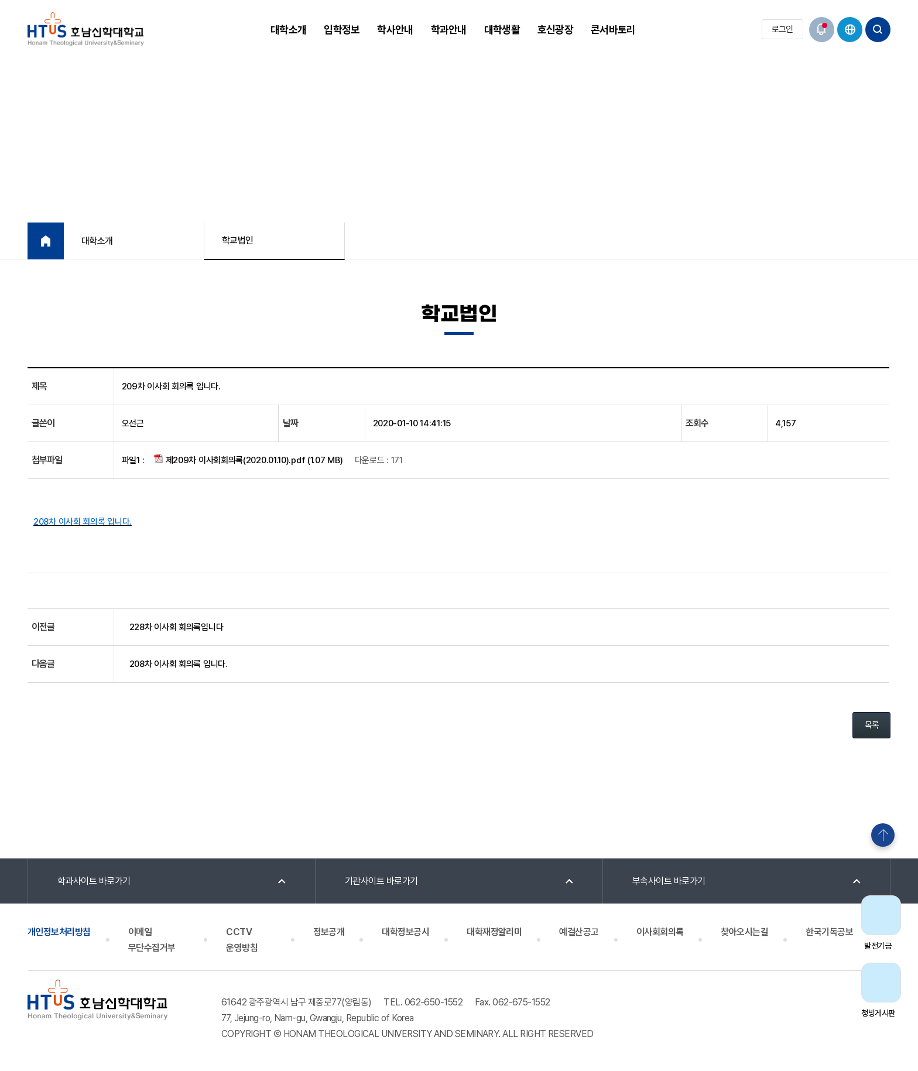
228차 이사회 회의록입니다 (176, 627)
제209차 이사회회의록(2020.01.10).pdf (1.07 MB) (248, 460)
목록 (871, 725)
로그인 (782, 29)
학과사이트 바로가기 (94, 881)
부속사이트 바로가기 (668, 881)
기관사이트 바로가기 (381, 881)
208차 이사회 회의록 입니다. (178, 664)
